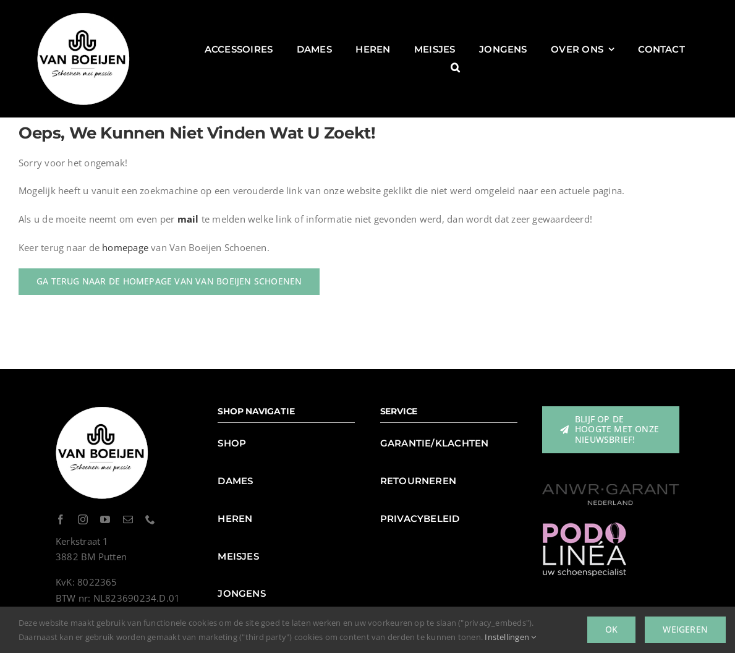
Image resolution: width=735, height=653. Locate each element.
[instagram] (83, 519)
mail (188, 219)
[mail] (128, 519)
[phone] (150, 519)
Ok (611, 629)
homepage (125, 247)
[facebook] (61, 519)
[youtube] (105, 519)
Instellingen (510, 636)
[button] (455, 67)
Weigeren (685, 629)
